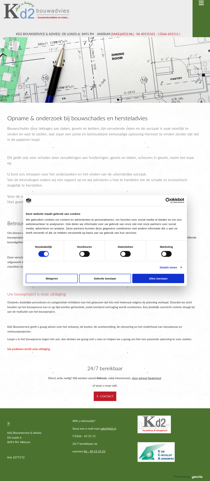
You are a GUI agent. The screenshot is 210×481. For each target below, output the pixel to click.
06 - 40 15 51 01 (94, 451)
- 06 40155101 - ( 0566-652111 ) (157, 34)
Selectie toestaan (105, 278)
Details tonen (168, 267)
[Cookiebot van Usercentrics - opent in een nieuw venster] (168, 200)
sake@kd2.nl (122, 34)
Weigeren (52, 278)
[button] (105, 396)
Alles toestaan (158, 278)
